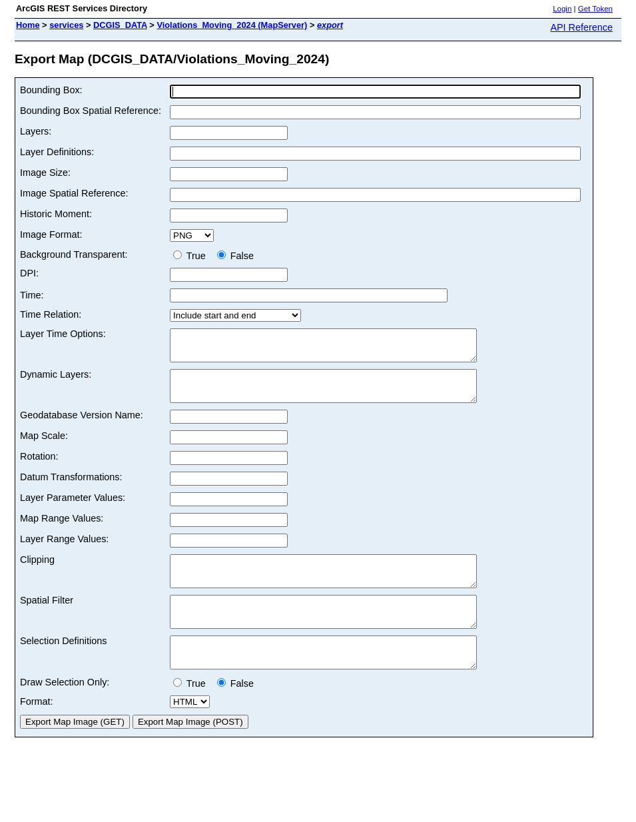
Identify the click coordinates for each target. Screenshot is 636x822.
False (235, 255)
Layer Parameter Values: (72, 509)
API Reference (581, 27)
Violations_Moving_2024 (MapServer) (232, 25)
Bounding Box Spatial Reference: (90, 110)
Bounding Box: (51, 90)
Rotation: (39, 468)
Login (562, 9)
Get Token (595, 9)
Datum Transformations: (71, 489)
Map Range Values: (61, 530)
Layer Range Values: (64, 551)
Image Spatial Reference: (74, 193)
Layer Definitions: (57, 152)
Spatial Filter (46, 618)
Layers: (35, 131)
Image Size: (45, 172)
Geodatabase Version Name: (81, 427)
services (66, 25)
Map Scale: (44, 447)
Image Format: (51, 234)
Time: (31, 295)
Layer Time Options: (63, 333)
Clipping (37, 571)
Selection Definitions (63, 664)
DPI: (29, 273)
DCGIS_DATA (120, 25)
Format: (36, 731)
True (192, 255)
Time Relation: (50, 314)
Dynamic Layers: (55, 380)
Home (28, 25)
